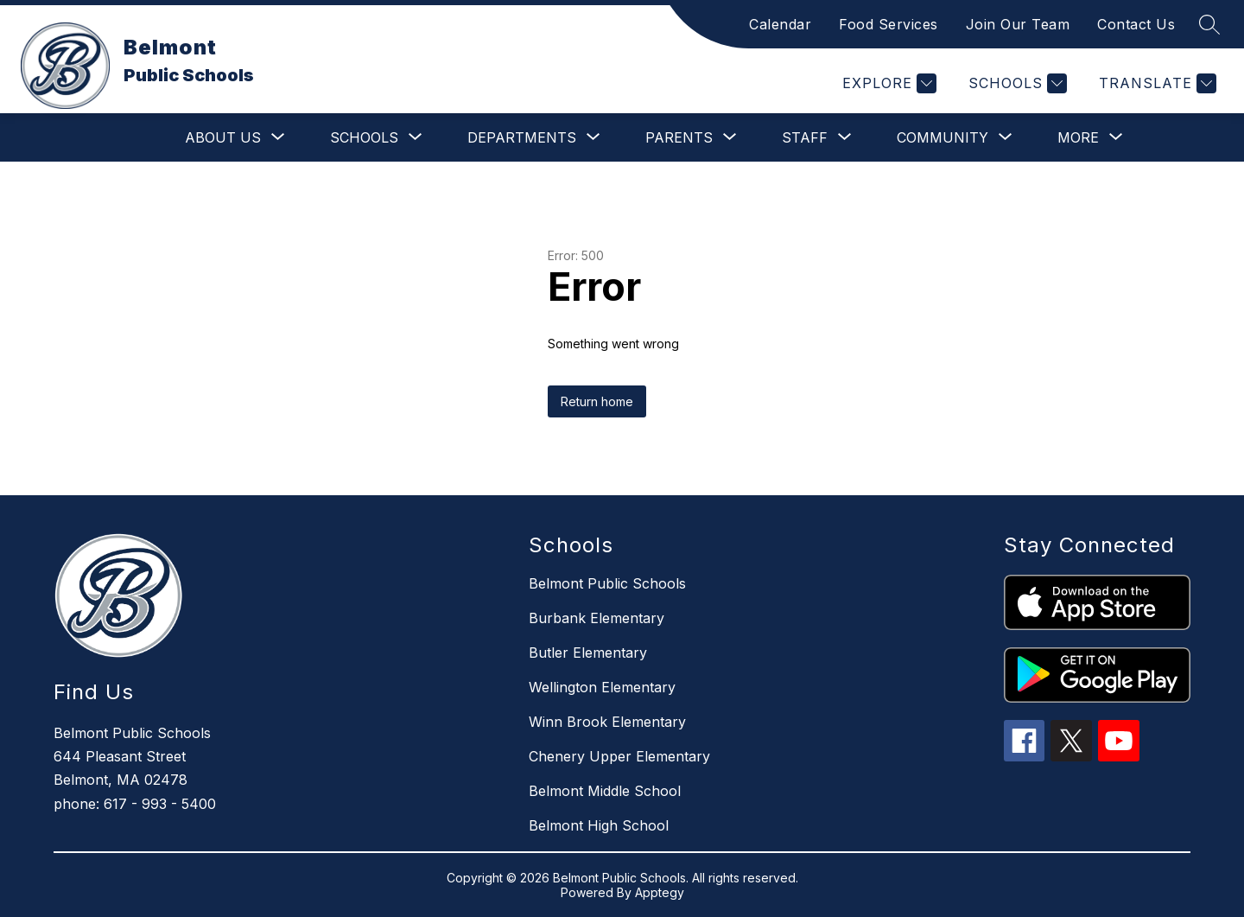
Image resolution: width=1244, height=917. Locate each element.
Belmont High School (599, 825)
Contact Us (1136, 24)
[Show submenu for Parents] (679, 137)
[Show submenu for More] (1078, 137)
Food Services (888, 24)
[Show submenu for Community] (942, 137)
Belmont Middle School (605, 790)
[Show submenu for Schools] (364, 137)
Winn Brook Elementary (607, 721)
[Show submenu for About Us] (223, 137)
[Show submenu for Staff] (805, 137)
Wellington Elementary (602, 687)
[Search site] (1209, 24)
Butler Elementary (588, 652)
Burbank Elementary (596, 618)
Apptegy (659, 892)
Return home (597, 401)
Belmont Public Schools (607, 583)
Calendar (780, 24)
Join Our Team (1018, 24)
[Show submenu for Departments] (521, 137)
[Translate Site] (1155, 83)
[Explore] (887, 83)
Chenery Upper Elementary (619, 756)
